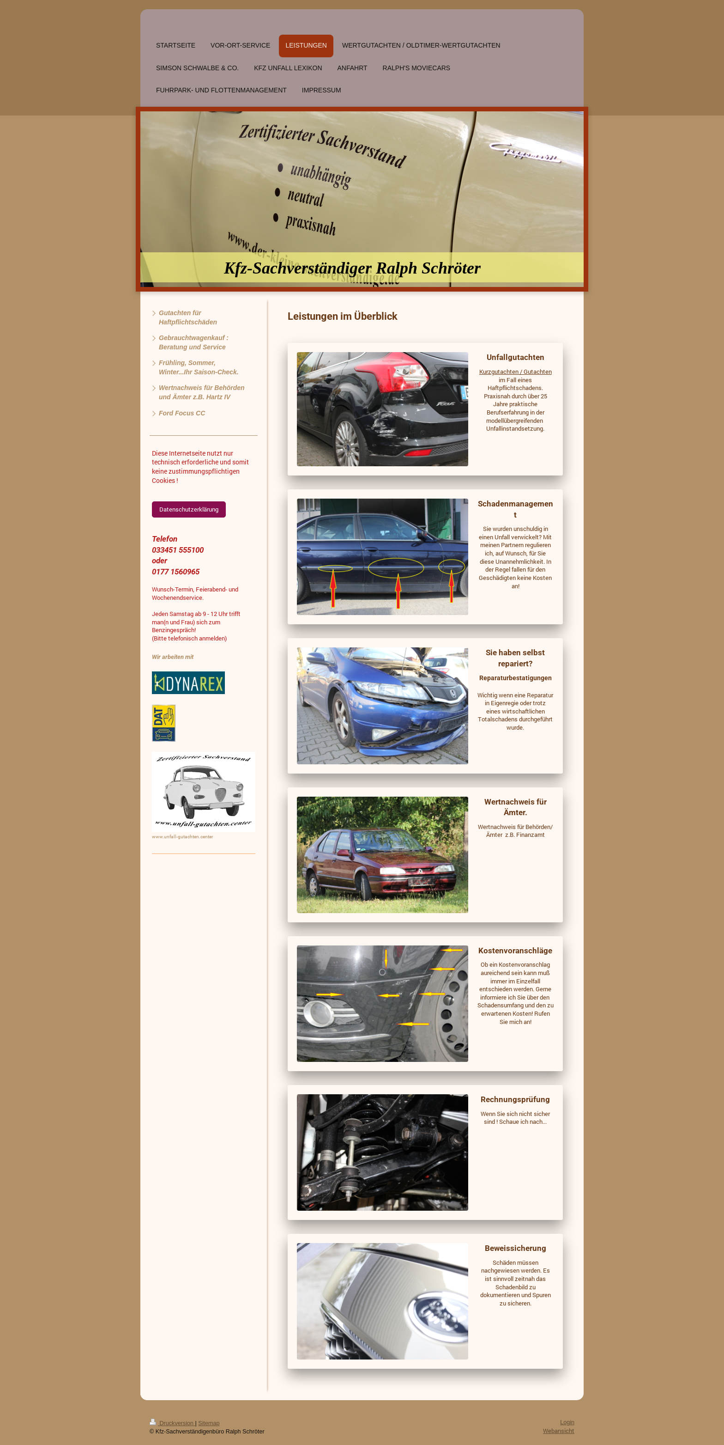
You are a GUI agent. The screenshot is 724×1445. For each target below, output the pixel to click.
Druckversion (172, 1423)
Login (567, 1422)
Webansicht (558, 1430)
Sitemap (208, 1423)
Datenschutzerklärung (188, 509)
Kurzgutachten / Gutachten (515, 371)
